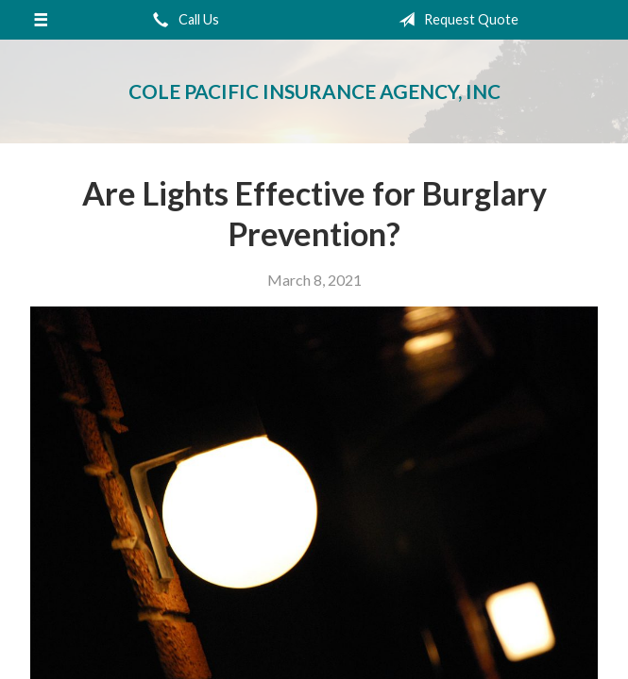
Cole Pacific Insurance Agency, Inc (314, 91)
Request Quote (454, 19)
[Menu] (41, 19)
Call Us (182, 19)
